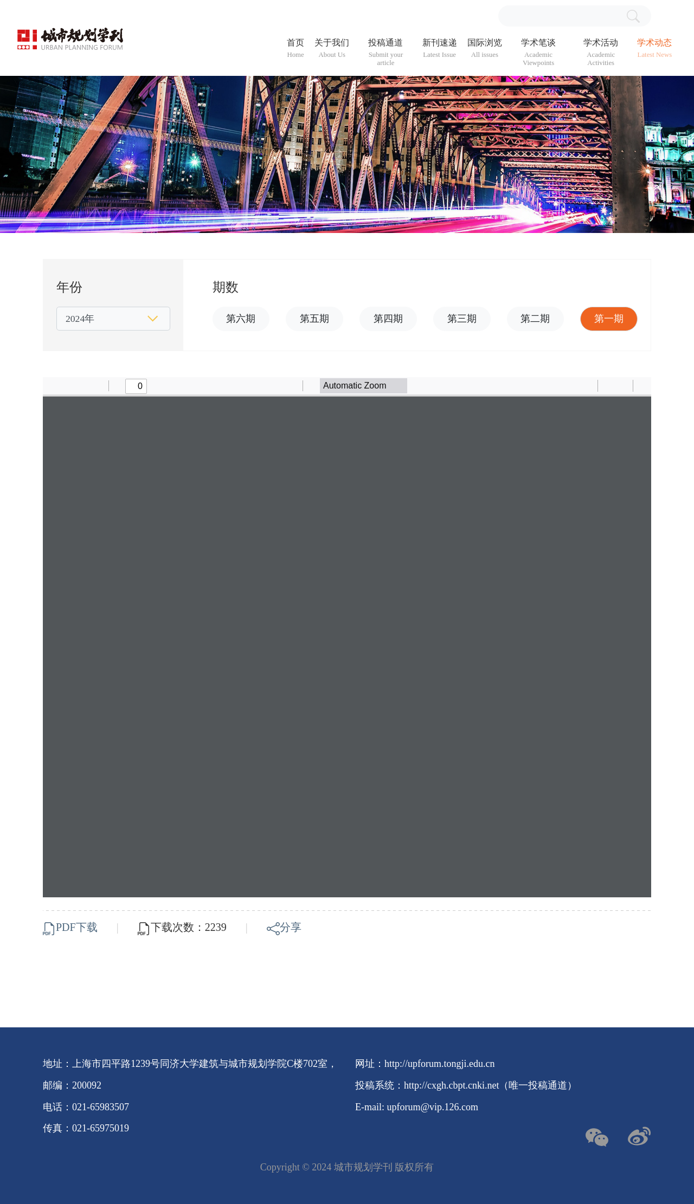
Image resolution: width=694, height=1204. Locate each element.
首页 (295, 48)
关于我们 (331, 48)
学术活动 (601, 52)
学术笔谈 (538, 52)
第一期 (609, 318)
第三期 (462, 318)
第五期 (314, 318)
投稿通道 (385, 52)
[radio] (557, 385)
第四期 (388, 318)
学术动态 (654, 48)
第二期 (535, 318)
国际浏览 (484, 48)
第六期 (240, 318)
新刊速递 (439, 48)
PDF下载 (71, 927)
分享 (284, 927)
